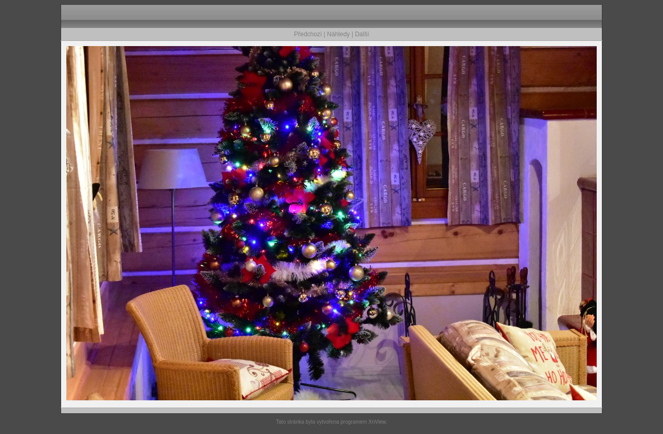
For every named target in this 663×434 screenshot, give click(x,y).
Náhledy (338, 34)
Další (362, 34)
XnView (376, 422)
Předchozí (308, 34)
